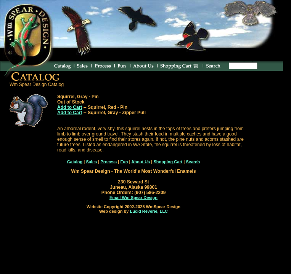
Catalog (74, 161)
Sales (91, 161)
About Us (140, 161)
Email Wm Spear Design (133, 197)
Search (193, 161)
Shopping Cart (167, 161)
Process (108, 161)
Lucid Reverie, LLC (149, 211)
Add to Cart (69, 107)
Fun (124, 161)
